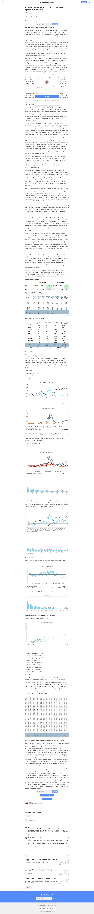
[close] (58, 81)
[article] (47, 862)
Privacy (45, 905)
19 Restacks (40, 803)
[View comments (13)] (32, 16)
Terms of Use (53, 99)
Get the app (52, 908)
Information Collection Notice (46, 100)
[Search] (77, 2)
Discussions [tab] (34, 856)
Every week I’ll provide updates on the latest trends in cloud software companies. (39, 871)
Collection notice (54, 905)
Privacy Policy (56, 100)
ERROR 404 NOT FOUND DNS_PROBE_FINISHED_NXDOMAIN (38, 862)
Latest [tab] (29, 856)
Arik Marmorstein (31, 837)
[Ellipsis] (68, 827)
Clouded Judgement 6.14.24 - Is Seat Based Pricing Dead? (41, 878)
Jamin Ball (30, 12)
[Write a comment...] (48, 822)
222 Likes (35, 803)
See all (28, 887)
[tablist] (30, 816)
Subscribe (84, 2)
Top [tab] (26, 856)
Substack (41, 911)
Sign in (90, 2)
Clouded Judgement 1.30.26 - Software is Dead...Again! (40, 869)
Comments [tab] (28, 816)
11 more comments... (29, 849)
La (28, 827)
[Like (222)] (27, 16)
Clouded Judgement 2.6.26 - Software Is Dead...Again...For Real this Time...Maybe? (41, 860)
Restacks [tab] (33, 816)
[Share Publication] (79, 2)
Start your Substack (43, 908)
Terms (49, 905)
